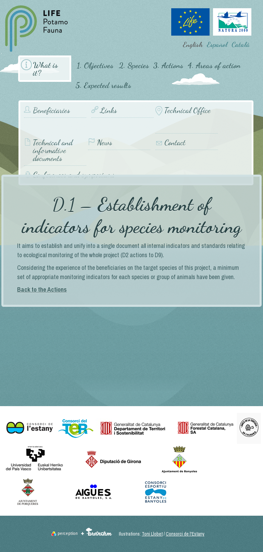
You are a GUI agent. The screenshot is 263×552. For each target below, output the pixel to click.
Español (217, 44)
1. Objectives (95, 65)
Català (240, 44)
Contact (174, 142)
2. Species (134, 65)
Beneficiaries (51, 110)
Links (108, 110)
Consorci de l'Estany (185, 534)
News (104, 142)
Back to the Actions (42, 289)
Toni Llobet (152, 534)
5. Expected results (103, 85)
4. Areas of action (213, 65)
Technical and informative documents (53, 150)
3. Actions (168, 65)
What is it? (45, 68)
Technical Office (187, 110)
